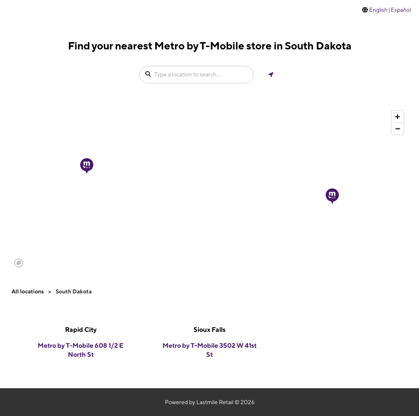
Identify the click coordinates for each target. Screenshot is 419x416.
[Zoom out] (397, 128)
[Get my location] (271, 74)
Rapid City (81, 329)
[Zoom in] (397, 117)
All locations (27, 291)
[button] (332, 196)
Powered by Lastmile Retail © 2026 (210, 402)
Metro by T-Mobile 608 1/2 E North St (81, 350)
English (378, 10)
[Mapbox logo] (18, 263)
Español (401, 10)
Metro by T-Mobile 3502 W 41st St (209, 350)
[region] (209, 188)
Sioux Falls (209, 329)
